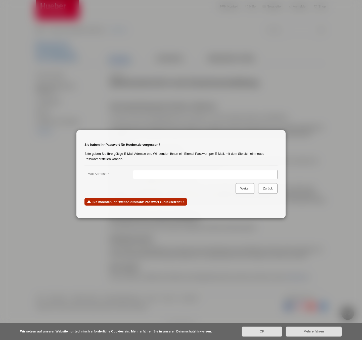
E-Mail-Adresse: (95, 174)
